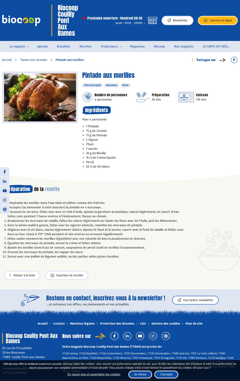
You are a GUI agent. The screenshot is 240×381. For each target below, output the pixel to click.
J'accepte (166, 374)
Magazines (137, 46)
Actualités (63, 46)
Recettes (86, 46)
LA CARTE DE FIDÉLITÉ (217, 46)
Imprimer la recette (67, 275)
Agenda (42, 46)
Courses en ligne (217, 20)
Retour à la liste (22, 275)
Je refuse (140, 374)
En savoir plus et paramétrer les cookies (93, 374)
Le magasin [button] (17, 46)
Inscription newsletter (195, 300)
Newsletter (177, 20)
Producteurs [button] (109, 46)
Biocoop (159, 46)
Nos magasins (184, 46)
